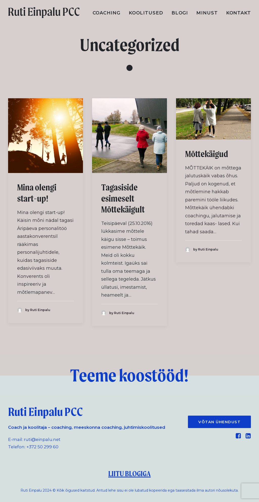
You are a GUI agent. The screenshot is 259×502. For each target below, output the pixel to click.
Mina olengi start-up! (36, 193)
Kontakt (238, 13)
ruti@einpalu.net (42, 439)
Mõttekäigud (206, 154)
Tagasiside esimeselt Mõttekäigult (123, 198)
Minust (207, 13)
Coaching (106, 13)
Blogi (179, 13)
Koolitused (146, 13)
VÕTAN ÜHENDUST (219, 421)
